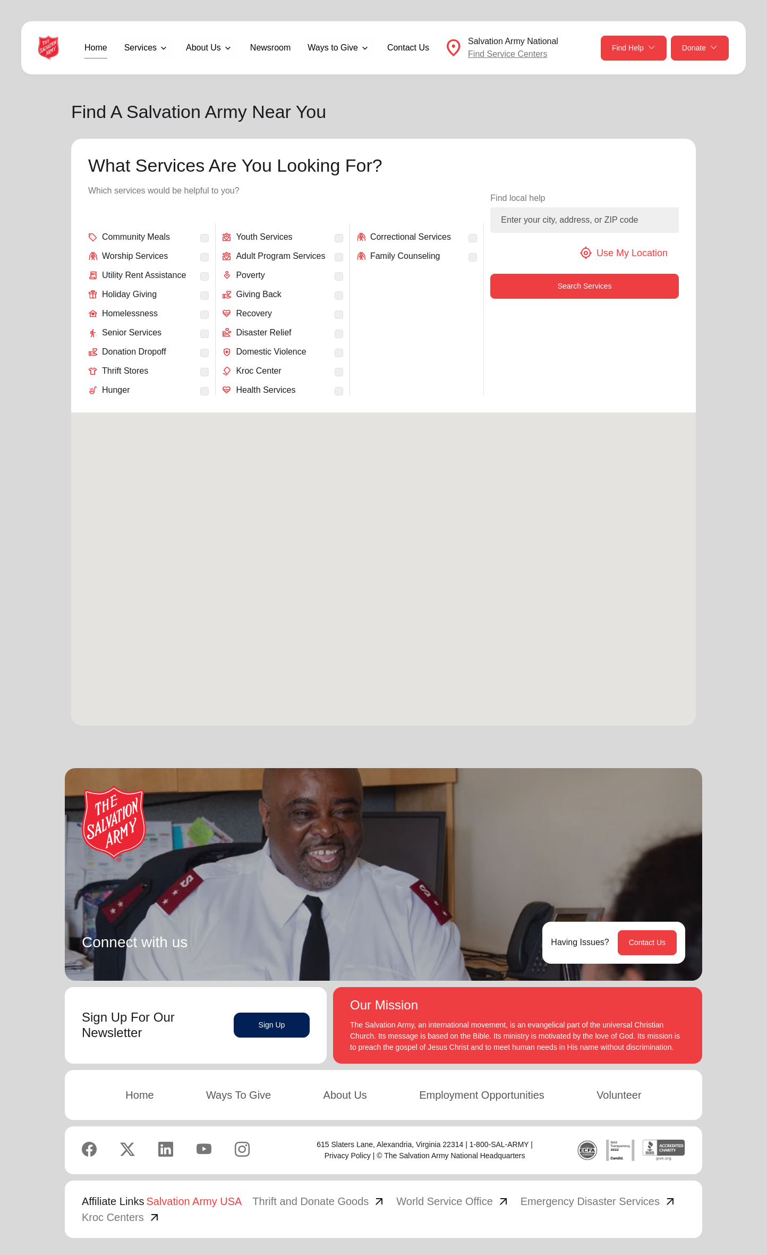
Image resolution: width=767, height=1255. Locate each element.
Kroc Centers (121, 1217)
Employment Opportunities (481, 1095)
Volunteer (619, 1095)
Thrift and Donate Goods (319, 1201)
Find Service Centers (507, 53)
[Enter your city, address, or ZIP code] (584, 220)
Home (95, 47)
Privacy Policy (348, 1155)
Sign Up (272, 1025)
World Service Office (453, 1201)
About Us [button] (203, 47)
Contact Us (408, 47)
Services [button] (140, 47)
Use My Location (623, 253)
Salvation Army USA (194, 1201)
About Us (345, 1095)
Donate (700, 48)
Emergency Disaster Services (599, 1201)
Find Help (633, 48)
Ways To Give (238, 1095)
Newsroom (270, 47)
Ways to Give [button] (333, 47)
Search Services (585, 286)
